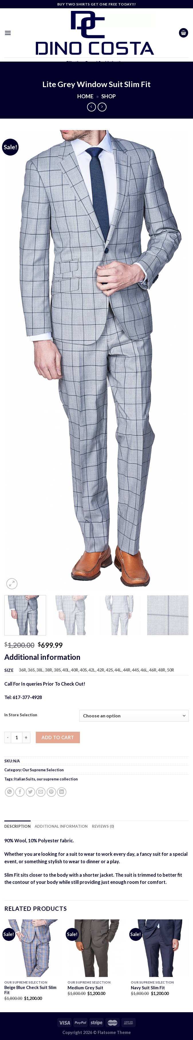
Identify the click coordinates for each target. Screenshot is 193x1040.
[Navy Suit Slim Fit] (160, 948)
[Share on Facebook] (20, 792)
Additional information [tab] (61, 826)
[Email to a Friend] (41, 792)
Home (85, 96)
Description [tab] (17, 826)
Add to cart (58, 737)
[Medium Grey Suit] (96, 948)
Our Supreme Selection (43, 770)
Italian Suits (24, 779)
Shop (108, 96)
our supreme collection (57, 779)
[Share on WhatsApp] (9, 792)
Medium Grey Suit (85, 987)
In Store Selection (20, 715)
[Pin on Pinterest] (51, 792)
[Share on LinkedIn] (61, 792)
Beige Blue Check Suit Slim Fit (30, 990)
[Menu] (7, 33)
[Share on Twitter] (30, 792)
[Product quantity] (16, 737)
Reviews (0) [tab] (103, 826)
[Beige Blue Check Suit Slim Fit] (33, 948)
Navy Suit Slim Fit (148, 987)
